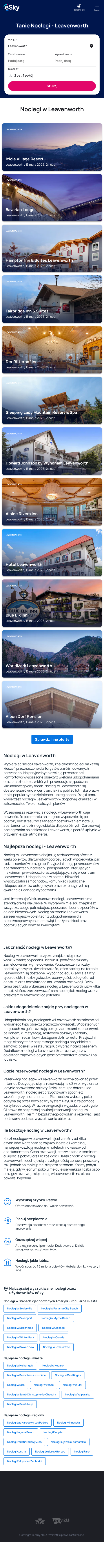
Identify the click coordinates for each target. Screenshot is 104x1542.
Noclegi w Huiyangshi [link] (20, 1365)
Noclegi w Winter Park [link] (20, 1337)
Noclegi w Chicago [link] (53, 1328)
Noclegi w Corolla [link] (53, 1337)
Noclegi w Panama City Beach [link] (59, 1308)
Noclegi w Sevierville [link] (19, 1308)
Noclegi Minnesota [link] (68, 1422)
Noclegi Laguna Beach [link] (20, 1432)
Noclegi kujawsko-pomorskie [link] (68, 1442)
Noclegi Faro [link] (81, 1451)
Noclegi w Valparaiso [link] (77, 1394)
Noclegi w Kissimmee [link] (20, 1328)
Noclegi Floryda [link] (53, 1432)
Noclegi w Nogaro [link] (53, 1365)
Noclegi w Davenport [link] (19, 1318)
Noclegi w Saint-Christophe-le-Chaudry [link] (31, 1394)
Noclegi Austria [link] (16, 1451)
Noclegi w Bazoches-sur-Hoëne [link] (26, 1375)
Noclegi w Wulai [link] (72, 1385)
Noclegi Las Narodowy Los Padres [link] (27, 1422)
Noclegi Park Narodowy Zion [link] (24, 1442)
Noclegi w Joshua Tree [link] (56, 1347)
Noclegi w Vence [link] (44, 1385)
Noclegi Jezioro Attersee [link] (50, 1451)
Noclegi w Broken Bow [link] (20, 1347)
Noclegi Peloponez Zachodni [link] (24, 1461)
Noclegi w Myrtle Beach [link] (56, 1318)
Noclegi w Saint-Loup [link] (20, 1404)
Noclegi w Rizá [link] (16, 1385)
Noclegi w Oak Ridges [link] (68, 1375)
